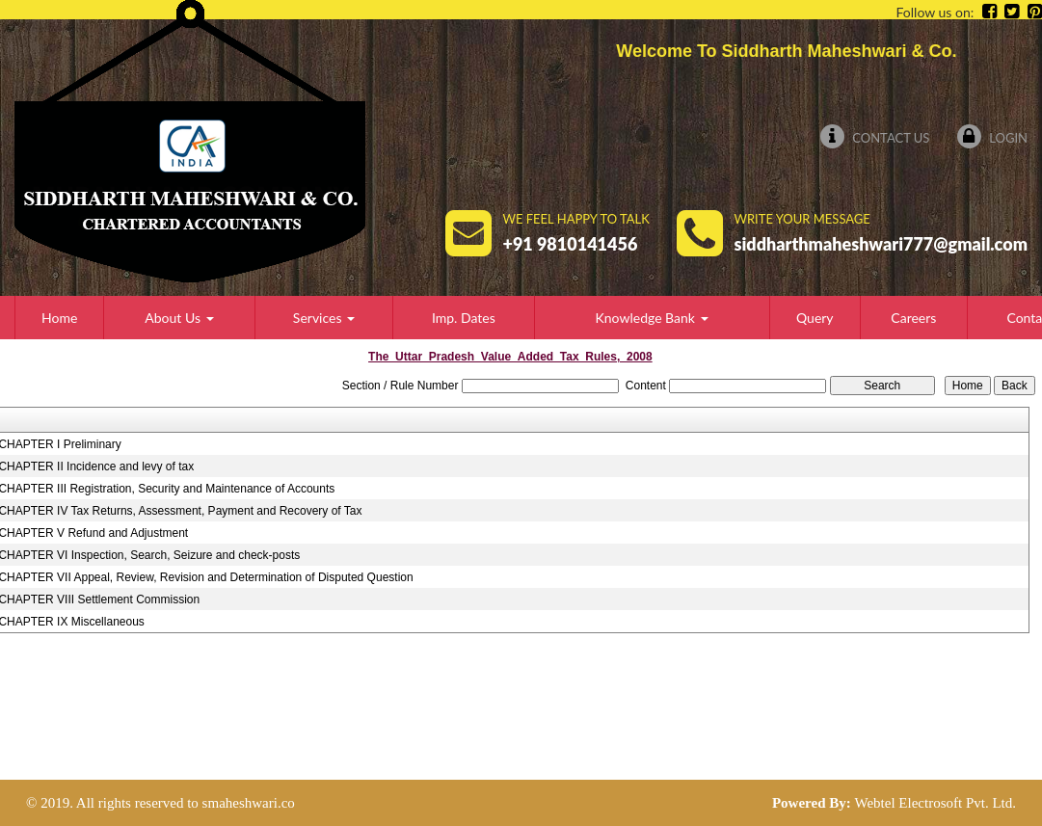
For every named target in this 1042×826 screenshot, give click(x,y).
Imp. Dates (463, 317)
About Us (179, 317)
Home (59, 317)
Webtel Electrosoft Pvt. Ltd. (935, 803)
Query (815, 317)
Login (992, 138)
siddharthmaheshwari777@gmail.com (881, 243)
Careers (913, 317)
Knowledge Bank (652, 317)
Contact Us (874, 138)
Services (324, 317)
